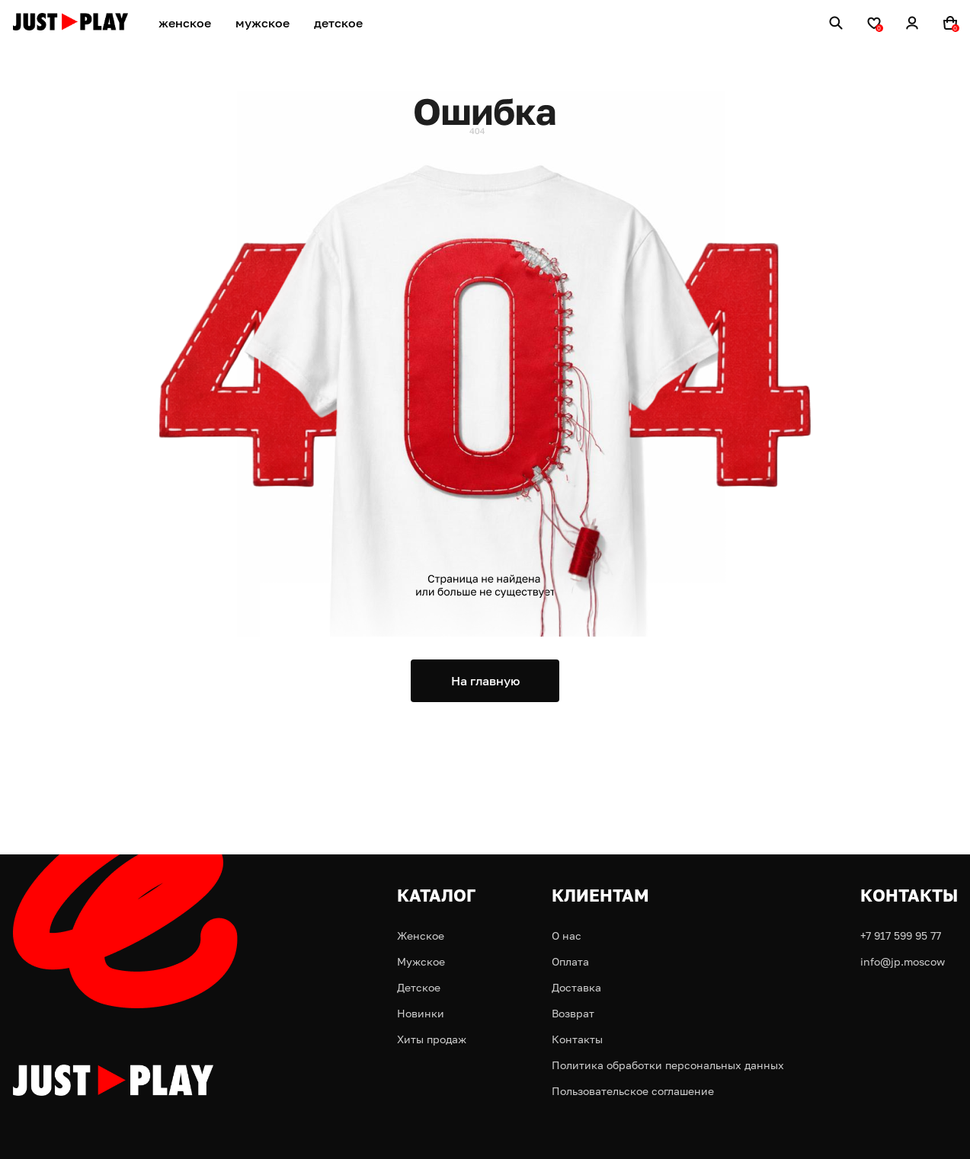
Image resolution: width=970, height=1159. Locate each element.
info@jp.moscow (902, 961)
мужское (262, 23)
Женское (420, 935)
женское (184, 23)
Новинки (420, 1013)
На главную (485, 680)
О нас (566, 935)
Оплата (570, 961)
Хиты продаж (431, 1039)
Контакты (577, 1039)
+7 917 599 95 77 (900, 935)
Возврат (573, 1013)
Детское (418, 987)
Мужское (421, 961)
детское (338, 23)
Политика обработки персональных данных (668, 1064)
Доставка (576, 987)
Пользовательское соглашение (633, 1090)
